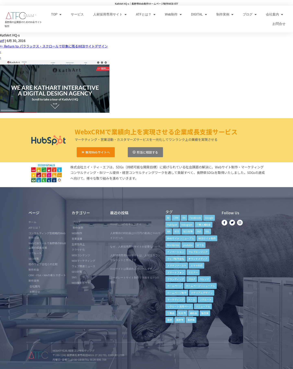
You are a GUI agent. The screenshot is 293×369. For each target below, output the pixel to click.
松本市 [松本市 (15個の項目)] (182, 313)
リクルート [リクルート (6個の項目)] (205, 299)
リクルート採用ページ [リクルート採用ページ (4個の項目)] (179, 306)
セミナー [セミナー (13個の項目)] (193, 272)
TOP (56, 14)
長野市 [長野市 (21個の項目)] (179, 319)
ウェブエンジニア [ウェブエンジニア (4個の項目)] (198, 251)
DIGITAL (199, 14)
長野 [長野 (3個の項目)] (169, 319)
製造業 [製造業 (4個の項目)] (205, 313)
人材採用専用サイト (110, 14)
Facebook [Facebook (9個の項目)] (195, 217)
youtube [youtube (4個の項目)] (187, 245)
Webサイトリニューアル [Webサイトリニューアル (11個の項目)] (180, 238)
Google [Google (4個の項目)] (209, 217)
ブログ (250, 14)
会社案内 (274, 14)
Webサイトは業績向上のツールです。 (132, 268)
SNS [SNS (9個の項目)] (199, 231)
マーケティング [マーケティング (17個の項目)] (175, 299)
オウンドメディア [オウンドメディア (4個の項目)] (198, 258)
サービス (77, 14)
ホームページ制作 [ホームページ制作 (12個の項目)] (177, 292)
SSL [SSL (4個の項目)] (207, 231)
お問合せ (278, 24)
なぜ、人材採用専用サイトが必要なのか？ (135, 246)
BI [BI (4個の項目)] (168, 217)
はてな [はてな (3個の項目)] (200, 245)
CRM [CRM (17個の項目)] (175, 217)
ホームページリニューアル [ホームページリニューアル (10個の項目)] (200, 285)
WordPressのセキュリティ (125, 224)
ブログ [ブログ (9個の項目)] (191, 279)
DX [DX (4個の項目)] (184, 217)
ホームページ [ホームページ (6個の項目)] (174, 285)
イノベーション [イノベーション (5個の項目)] (175, 251)
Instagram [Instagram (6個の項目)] (186, 224)
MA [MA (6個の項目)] (168, 231)
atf (2, 40)
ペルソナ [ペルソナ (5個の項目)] (204, 279)
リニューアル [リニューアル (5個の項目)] (203, 306)
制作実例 (224, 14)
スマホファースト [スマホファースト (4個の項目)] (176, 265)
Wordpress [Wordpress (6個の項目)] (173, 245)
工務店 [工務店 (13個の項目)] (170, 313)
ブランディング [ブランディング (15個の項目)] (175, 279)
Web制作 (173, 14)
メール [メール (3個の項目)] (191, 299)
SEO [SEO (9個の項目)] (176, 231)
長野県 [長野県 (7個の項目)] (191, 319)
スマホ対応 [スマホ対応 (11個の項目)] (196, 265)
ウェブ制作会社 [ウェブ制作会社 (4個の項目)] (175, 258)
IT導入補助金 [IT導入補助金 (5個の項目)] (204, 224)
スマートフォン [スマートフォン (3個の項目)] (175, 272)
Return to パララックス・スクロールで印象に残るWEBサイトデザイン (54, 46)
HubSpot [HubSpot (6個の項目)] (172, 224)
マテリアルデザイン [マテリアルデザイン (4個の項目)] (202, 292)
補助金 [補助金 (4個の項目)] (193, 313)
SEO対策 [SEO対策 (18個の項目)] (188, 231)
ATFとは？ (145, 14)
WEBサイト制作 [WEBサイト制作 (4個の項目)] (207, 238)
